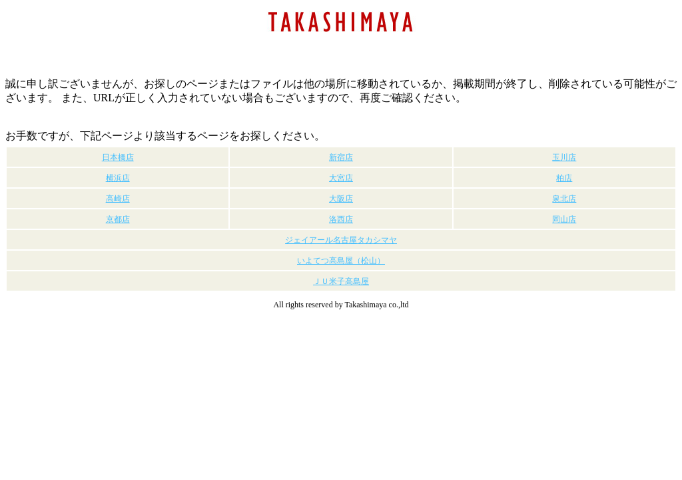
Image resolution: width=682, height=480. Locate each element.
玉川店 (564, 157)
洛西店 (341, 219)
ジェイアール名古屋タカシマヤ (341, 240)
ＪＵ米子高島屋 (341, 281)
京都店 (118, 219)
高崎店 (118, 198)
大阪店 (341, 198)
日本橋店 (118, 157)
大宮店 (341, 178)
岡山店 (564, 219)
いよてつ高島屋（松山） (341, 260)
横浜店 (118, 178)
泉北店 (564, 198)
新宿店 (341, 157)
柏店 (564, 178)
